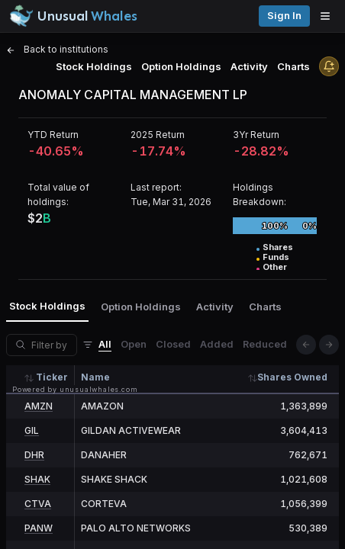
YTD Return (53, 134)
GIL (31, 430)
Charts (293, 66)
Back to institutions (57, 49)
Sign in (284, 15)
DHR (34, 455)
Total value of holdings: (58, 194)
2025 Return (158, 134)
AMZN (38, 406)
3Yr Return (256, 134)
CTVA (37, 503)
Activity (249, 66)
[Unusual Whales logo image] (73, 16)
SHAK (37, 479)
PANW (38, 528)
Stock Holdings (94, 66)
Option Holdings (181, 66)
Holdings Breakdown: (259, 194)
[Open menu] (329, 16)
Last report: (156, 187)
